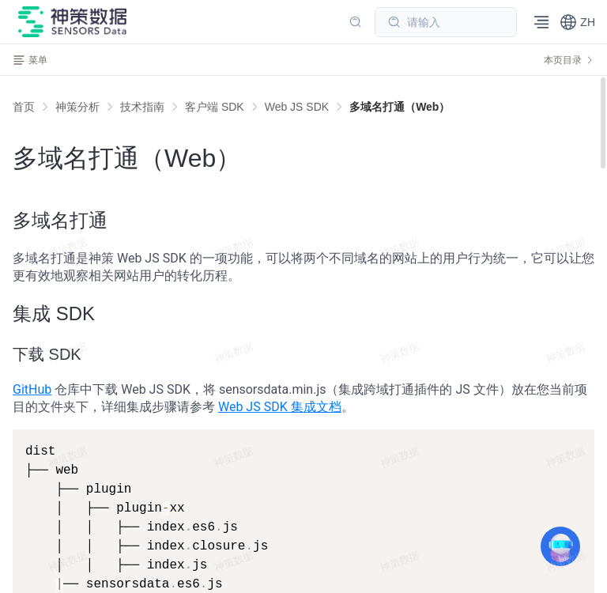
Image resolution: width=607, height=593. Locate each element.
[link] (77, 106)
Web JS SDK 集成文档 (279, 406)
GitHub (32, 389)
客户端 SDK (214, 106)
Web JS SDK (297, 106)
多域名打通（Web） (399, 106)
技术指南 (142, 106)
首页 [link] (24, 106)
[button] (577, 22)
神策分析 (77, 106)
